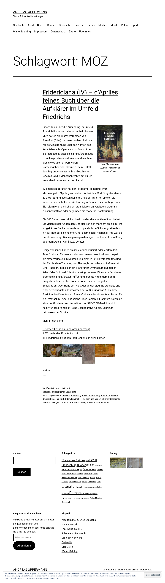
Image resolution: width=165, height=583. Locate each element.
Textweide (67, 542)
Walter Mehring (22, 31)
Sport (135, 25)
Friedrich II (76, 399)
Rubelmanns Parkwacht (74, 533)
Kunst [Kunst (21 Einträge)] (94, 482)
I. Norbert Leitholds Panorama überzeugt (66, 329)
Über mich (85, 31)
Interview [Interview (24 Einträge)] (65, 482)
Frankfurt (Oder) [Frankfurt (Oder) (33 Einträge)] (69, 473)
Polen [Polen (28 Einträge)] (99, 487)
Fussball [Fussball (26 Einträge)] (80, 473)
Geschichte (65, 25)
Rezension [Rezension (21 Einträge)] (65, 493)
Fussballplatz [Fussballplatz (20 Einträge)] (88, 474)
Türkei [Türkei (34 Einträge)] (64, 498)
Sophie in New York (72, 537)
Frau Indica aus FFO (72, 529)
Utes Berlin (67, 546)
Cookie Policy (54, 578)
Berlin (85, 395)
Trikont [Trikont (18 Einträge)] (95, 493)
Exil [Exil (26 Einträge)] (94, 469)
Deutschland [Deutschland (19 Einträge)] (99, 465)
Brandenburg (94, 395)
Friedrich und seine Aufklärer (95, 399)
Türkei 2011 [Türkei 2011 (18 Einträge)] (71, 498)
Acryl (31, 25)
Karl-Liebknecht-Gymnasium (82, 402)
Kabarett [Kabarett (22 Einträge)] (78, 482)
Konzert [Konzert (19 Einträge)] (84, 482)
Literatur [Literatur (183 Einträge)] (69, 486)
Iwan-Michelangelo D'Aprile (55, 402)
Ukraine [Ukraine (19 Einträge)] (77, 498)
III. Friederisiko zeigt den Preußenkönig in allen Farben (74, 338)
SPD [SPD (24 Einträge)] (91, 493)
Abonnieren (24, 545)
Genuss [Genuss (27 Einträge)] (65, 477)
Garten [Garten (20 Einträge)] (95, 474)
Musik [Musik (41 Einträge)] (79, 487)
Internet (79, 25)
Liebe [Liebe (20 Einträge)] (98, 482)
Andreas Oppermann (30, 12)
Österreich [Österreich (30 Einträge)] (66, 502)
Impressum (40, 31)
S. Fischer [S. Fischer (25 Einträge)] (85, 493)
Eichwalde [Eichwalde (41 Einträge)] (88, 469)
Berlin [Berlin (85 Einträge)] (93, 460)
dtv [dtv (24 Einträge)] (81, 469)
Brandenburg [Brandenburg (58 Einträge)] (69, 465)
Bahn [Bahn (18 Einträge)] (87, 460)
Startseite (18, 25)
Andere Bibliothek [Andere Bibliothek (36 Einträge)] (76, 460)
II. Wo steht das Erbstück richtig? (62, 333)
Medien (102, 25)
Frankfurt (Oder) (62, 399)
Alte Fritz (66, 395)
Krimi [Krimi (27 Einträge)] (90, 481)
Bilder (40, 25)
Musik (114, 25)
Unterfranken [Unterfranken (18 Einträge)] (85, 498)
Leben (91, 25)
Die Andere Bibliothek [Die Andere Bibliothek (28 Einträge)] (70, 469)
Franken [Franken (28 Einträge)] (100, 469)
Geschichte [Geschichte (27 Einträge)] (72, 477)
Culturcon (105, 395)
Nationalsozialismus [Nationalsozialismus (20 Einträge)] (90, 487)
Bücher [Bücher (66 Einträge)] (81, 465)
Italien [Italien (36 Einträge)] (72, 481)
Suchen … (18, 453)
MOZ (98, 402)
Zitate (72, 31)
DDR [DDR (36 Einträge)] (92, 465)
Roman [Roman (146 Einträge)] (75, 493)
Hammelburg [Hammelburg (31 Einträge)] (83, 477)
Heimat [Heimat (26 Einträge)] (98, 477)
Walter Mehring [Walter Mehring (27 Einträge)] (96, 498)
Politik (124, 25)
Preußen (105, 402)
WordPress (145, 569)
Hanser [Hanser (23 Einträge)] (92, 477)
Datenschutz (58, 31)
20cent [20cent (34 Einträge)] (65, 460)
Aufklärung (76, 395)
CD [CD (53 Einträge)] (88, 465)
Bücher (51, 25)
